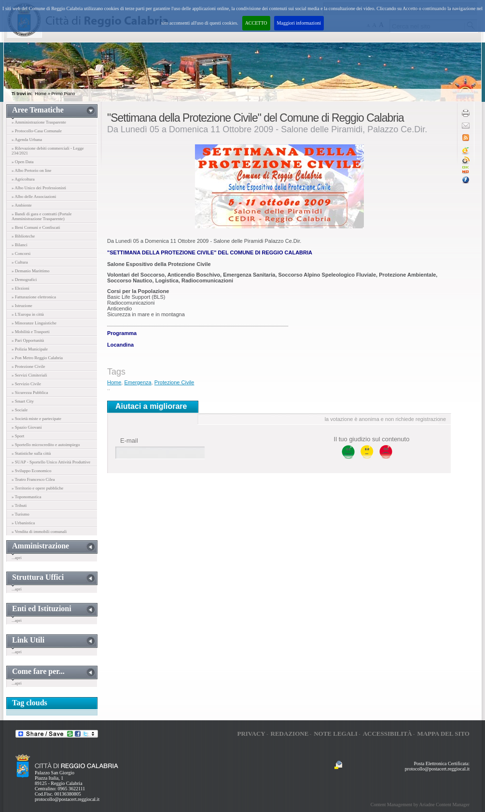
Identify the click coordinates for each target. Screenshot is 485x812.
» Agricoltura (23, 179)
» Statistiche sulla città (31, 453)
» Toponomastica (26, 496)
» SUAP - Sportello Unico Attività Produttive (51, 462)
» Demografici (24, 279)
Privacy (251, 733)
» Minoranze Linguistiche (34, 323)
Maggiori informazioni (299, 23)
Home (40, 93)
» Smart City (23, 401)
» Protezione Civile (28, 366)
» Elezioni (20, 288)
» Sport (18, 436)
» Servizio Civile (26, 383)
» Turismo (20, 514)
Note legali (336, 733)
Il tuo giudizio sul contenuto (372, 439)
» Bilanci (20, 244)
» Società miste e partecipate (36, 418)
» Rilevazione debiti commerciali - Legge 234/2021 (48, 150)
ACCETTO (256, 23)
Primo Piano (63, 93)
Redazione (290, 733)
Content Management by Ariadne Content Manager (420, 804)
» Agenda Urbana (27, 139)
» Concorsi (21, 253)
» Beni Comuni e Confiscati (36, 227)
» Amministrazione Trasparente (39, 122)
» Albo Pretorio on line (32, 170)
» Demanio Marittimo (31, 270)
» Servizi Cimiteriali (29, 375)
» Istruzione (22, 305)
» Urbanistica (23, 522)
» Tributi (19, 505)
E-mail (129, 440)
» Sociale (20, 409)
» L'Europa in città (28, 314)
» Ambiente (22, 205)
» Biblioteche (23, 236)
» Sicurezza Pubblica (30, 392)
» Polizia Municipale (30, 349)
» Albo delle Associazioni (34, 196)
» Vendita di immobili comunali (39, 531)
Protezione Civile (174, 382)
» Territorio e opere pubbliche (37, 488)
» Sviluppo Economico (32, 470)
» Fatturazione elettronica (34, 296)
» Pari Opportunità (28, 340)
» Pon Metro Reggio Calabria (37, 357)
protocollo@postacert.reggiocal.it (67, 799)
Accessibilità (387, 733)
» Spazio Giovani (27, 427)
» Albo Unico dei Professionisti (39, 187)
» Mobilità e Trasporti (31, 331)
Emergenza (137, 382)
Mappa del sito (443, 733)
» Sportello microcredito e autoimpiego (46, 444)
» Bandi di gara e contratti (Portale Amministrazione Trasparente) (41, 216)
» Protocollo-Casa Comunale (37, 130)
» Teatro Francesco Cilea (33, 479)
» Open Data (22, 161)
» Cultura (20, 262)
